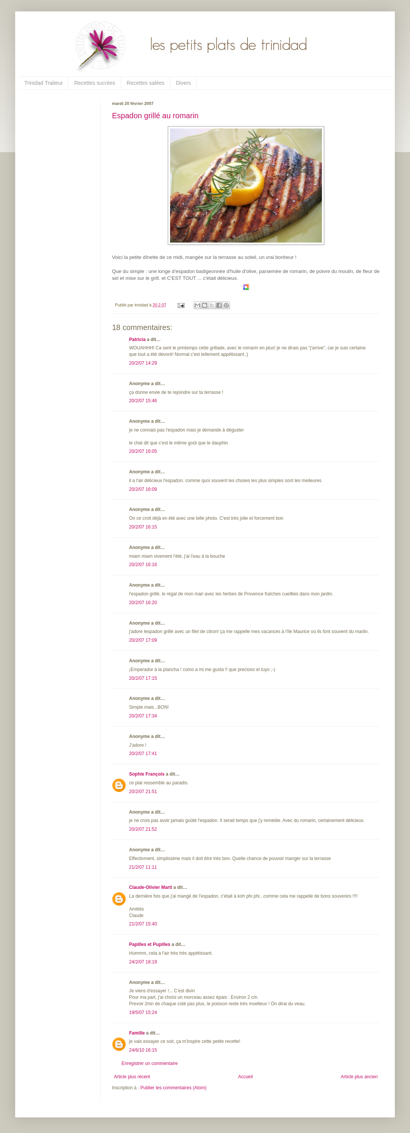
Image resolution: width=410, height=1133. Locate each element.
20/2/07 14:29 (143, 363)
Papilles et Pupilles (149, 944)
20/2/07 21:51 (143, 791)
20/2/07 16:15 (143, 527)
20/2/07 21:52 (143, 829)
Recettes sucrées (94, 83)
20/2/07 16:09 (143, 489)
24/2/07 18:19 (143, 962)
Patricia (137, 339)
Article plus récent (132, 1076)
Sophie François (146, 774)
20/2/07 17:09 (143, 640)
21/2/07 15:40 (143, 924)
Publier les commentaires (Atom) (173, 1087)
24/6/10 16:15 (143, 1050)
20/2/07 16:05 (143, 451)
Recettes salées (146, 83)
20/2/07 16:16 (143, 564)
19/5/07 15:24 (143, 1012)
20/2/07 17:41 (143, 753)
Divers (183, 83)
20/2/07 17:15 (143, 678)
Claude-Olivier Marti (150, 887)
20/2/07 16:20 (143, 602)
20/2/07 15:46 (143, 400)
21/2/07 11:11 (143, 867)
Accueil (245, 1076)
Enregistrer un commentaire (149, 1063)
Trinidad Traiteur (43, 83)
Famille (137, 1033)
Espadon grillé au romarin (155, 115)
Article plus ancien (359, 1076)
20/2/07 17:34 (143, 716)
